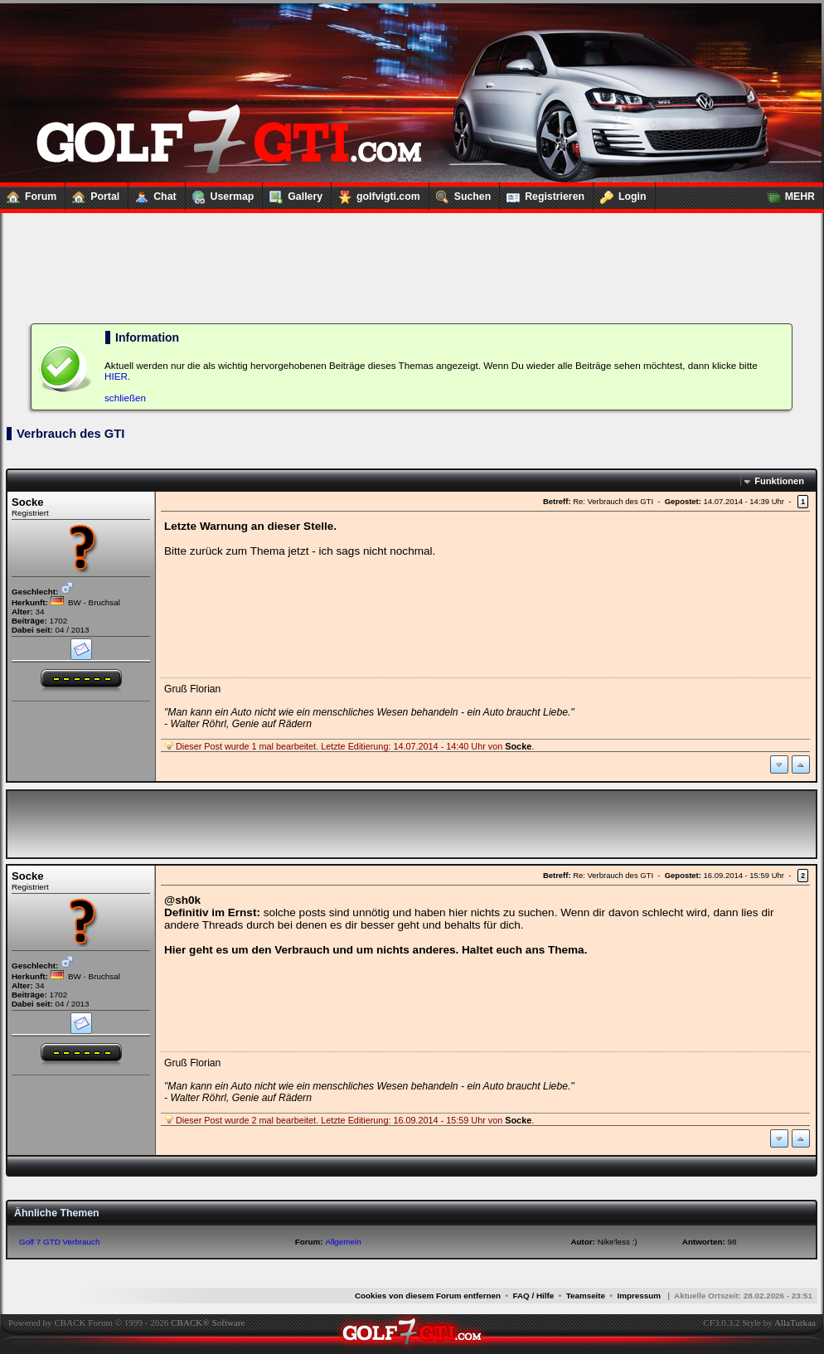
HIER (116, 376)
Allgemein (343, 1241)
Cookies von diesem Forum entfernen (428, 1295)
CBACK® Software (208, 1322)
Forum (28, 193)
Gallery (292, 193)
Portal (92, 193)
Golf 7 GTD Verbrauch (59, 1241)
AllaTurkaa (795, 1322)
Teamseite (585, 1295)
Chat (152, 193)
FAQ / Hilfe (534, 1295)
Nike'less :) (617, 1241)
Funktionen (779, 481)
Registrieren (542, 193)
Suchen (460, 193)
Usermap (220, 193)
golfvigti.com (376, 193)
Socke (27, 502)
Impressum (639, 1295)
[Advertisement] (411, 249)
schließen (125, 397)
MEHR (787, 193)
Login (620, 193)
